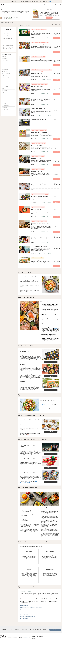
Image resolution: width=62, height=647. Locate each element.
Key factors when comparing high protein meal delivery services (7, 48)
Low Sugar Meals (4, 90)
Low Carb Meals (4, 84)
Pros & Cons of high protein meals (7, 45)
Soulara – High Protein (36, 145)
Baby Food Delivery (5, 58)
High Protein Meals (5, 75)
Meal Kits (3, 92)
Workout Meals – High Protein (38, 119)
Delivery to (55, 31)
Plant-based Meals (5, 101)
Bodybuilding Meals (5, 60)
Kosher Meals (4, 79)
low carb (38, 358)
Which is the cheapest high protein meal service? (29, 609)
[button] (39, 591)
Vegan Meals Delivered (5, 105)
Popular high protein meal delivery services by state (7, 43)
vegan (23, 359)
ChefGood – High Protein (37, 73)
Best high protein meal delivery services (8, 36)
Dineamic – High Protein (37, 86)
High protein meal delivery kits (7, 38)
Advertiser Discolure (58, 25)
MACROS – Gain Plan (36, 209)
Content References (24, 618)
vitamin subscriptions (10, 638)
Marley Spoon (44, 404)
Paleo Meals (4, 96)
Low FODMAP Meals (5, 86)
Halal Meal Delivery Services (6, 73)
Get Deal (49, 17)
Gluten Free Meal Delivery (6, 71)
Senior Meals (4, 103)
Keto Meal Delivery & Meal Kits (6, 77)
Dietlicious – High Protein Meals (39, 260)
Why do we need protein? (25, 605)
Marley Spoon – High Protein (38, 59)
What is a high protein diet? (6, 33)
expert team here (23, 641)
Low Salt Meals (4, 88)
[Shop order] (57, 24)
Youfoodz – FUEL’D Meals (37, 31)
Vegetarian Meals (4, 107)
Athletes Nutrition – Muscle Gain (39, 246)
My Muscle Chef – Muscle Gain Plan (40, 196)
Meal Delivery (5, 22)
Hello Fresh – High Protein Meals (49, 11)
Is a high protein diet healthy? (26, 591)
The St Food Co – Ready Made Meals (40, 183)
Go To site (56, 37)
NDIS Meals (3, 94)
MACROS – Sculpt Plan (36, 158)
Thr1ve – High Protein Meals (38, 108)
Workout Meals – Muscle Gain (38, 236)
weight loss (55, 328)
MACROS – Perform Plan (37, 171)
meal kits (26, 637)
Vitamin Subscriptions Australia (7, 109)
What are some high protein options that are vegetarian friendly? (31, 607)
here (51, 332)
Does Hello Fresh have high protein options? (28, 616)
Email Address (34, 638)
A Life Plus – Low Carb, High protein (40, 44)
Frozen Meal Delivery (5, 69)
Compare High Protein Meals (7, 31)
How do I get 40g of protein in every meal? (27, 614)
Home (2, 22)
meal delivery (5, 638)
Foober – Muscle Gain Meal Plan (39, 98)
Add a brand (37, 645)
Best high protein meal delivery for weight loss (7, 41)
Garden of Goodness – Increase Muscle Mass (40, 224)
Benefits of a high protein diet (7, 35)
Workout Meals (4, 113)
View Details (49, 37)
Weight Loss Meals (5, 111)
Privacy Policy (44, 645)
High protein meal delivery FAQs (7, 49)
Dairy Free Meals (4, 62)
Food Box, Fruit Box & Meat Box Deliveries (8, 67)
